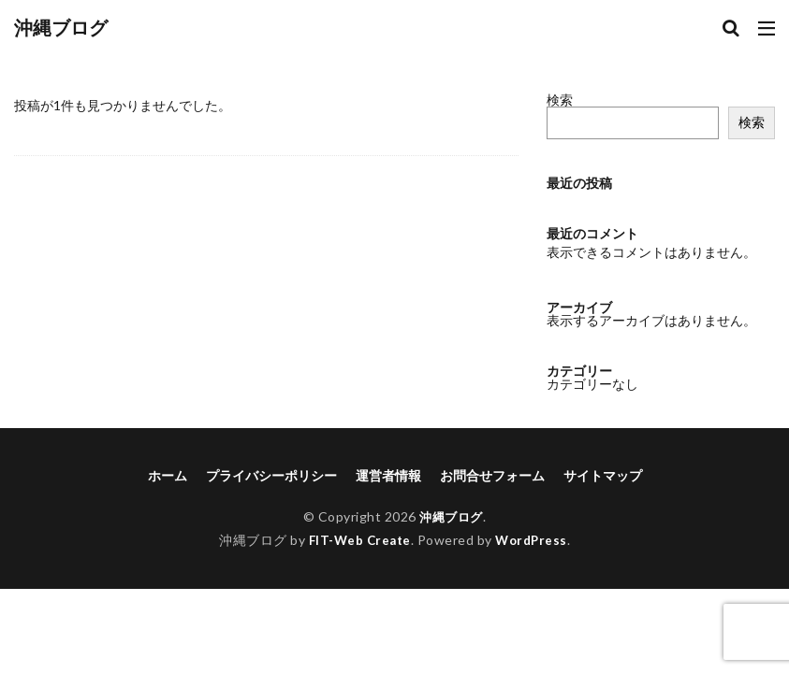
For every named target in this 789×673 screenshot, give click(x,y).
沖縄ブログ (61, 28)
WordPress (534, 540)
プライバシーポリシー (271, 475)
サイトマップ (602, 475)
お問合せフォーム (492, 475)
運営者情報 (388, 475)
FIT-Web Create (358, 540)
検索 (560, 99)
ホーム (167, 475)
